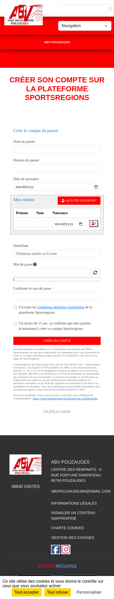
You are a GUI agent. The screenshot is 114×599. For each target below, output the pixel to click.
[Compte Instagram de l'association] (65, 549)
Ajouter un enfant (79, 200)
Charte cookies (67, 528)
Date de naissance (26, 179)
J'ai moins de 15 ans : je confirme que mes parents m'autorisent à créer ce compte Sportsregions (55, 326)
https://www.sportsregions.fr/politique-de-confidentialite (65, 398)
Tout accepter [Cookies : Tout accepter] (26, 592)
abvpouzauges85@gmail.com (80, 491)
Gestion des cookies (72, 538)
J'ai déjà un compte (57, 411)
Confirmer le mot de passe (32, 288)
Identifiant (20, 246)
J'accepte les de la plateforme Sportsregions (55, 309)
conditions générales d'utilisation (60, 307)
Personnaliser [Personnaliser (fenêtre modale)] (89, 592)
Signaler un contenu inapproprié (73, 515)
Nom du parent (24, 142)
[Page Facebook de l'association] (55, 549)
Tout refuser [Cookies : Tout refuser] (57, 592)
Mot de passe (25, 264)
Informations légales (74, 503)
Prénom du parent (26, 160)
